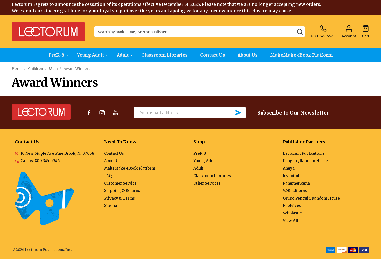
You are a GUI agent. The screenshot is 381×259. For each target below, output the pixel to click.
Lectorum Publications (303, 153)
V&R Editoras (295, 190)
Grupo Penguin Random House (311, 198)
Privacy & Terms (119, 198)
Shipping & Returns (122, 190)
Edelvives (292, 205)
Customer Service (120, 183)
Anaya (289, 168)
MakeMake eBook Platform (301, 55)
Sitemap (111, 205)
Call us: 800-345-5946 (40, 160)
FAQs (109, 175)
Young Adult (90, 55)
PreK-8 (56, 55)
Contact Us (212, 55)
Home (17, 68)
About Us (248, 55)
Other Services (207, 183)
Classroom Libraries (164, 55)
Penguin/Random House (305, 160)
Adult (123, 55)
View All (290, 220)
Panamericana (296, 183)
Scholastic (292, 213)
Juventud (291, 175)
